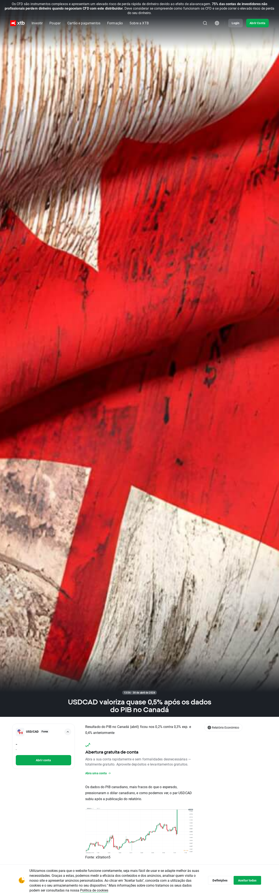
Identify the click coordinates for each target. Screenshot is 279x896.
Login (236, 23)
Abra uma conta (98, 773)
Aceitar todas (247, 880)
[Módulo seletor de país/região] (217, 23)
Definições (220, 880)
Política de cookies (94, 890)
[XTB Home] (17, 23)
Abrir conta (43, 760)
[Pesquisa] (205, 23)
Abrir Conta (257, 23)
